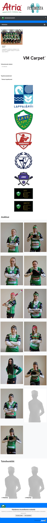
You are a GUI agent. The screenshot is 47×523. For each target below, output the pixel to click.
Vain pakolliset (28, 515)
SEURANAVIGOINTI (24, 17)
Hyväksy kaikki (19, 515)
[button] (12, 238)
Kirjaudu (23, 24)
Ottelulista (4, 71)
